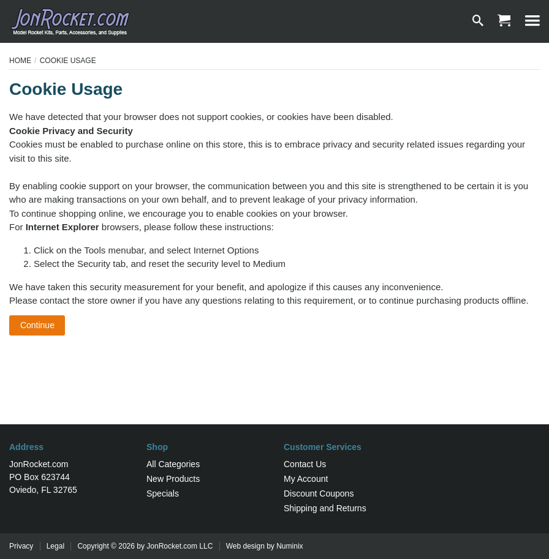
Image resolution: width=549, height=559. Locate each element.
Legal (55, 546)
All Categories (173, 464)
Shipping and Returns (325, 508)
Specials (162, 493)
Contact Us (305, 464)
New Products (173, 479)
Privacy (21, 546)
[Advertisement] (274, 384)
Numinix (289, 546)
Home (20, 60)
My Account (306, 479)
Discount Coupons (319, 493)
